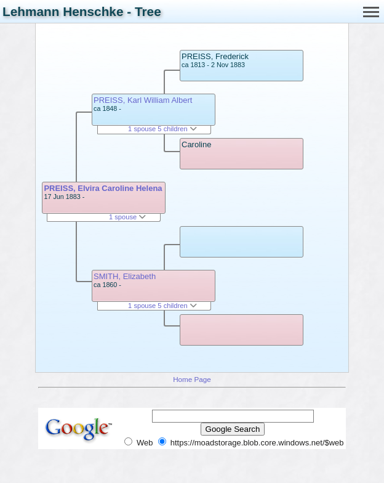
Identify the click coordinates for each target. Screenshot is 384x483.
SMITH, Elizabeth (125, 276)
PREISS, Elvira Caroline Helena (103, 188)
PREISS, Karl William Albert (143, 100)
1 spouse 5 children (162, 128)
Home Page (192, 379)
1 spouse (127, 217)
